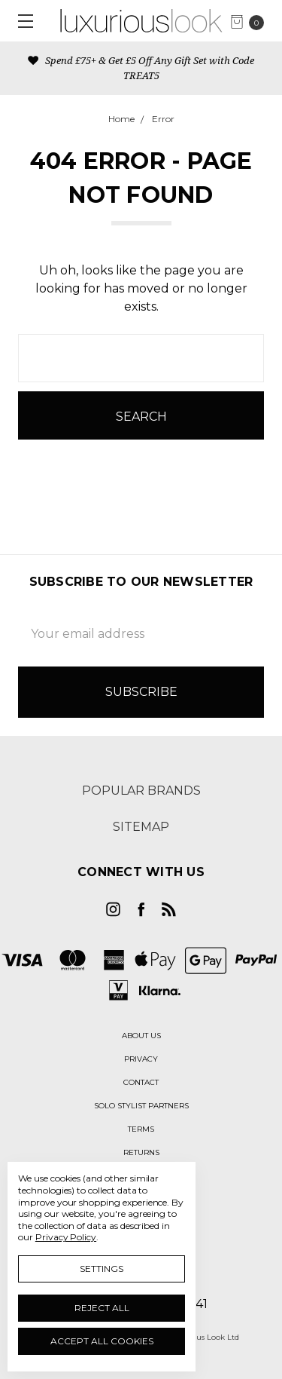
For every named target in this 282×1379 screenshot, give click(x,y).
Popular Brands (141, 790)
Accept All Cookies (101, 1341)
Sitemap (141, 827)
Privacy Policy (65, 1237)
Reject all (101, 1307)
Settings (101, 1268)
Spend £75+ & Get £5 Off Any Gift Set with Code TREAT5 (141, 68)
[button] (141, 1035)
